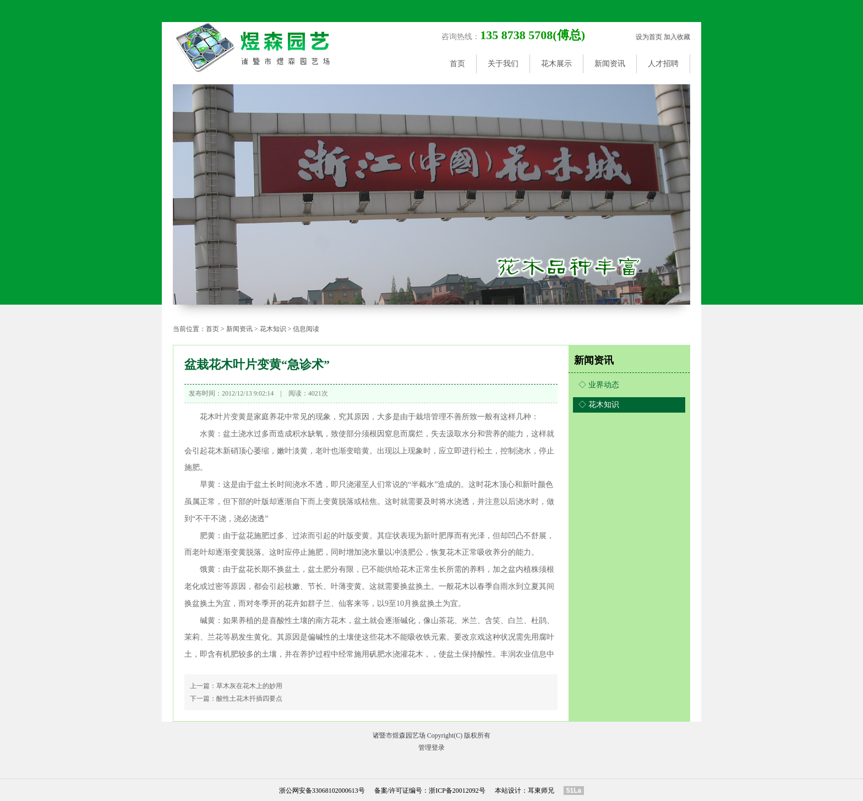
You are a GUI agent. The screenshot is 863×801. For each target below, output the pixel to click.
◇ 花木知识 (598, 404)
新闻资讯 (609, 63)
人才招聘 (663, 63)
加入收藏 (677, 37)
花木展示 (556, 63)
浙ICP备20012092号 (457, 790)
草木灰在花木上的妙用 (249, 686)
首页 (457, 63)
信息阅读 (306, 329)
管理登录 (431, 747)
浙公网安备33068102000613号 (322, 790)
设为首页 (649, 37)
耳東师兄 (541, 790)
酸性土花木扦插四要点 (249, 698)
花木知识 (273, 329)
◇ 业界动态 (598, 385)
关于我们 (503, 63)
